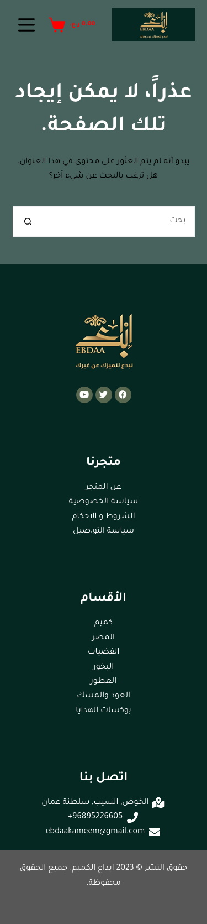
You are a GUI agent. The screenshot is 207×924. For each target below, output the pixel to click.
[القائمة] (26, 25)
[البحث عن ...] (119, 221)
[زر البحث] (28, 221)
